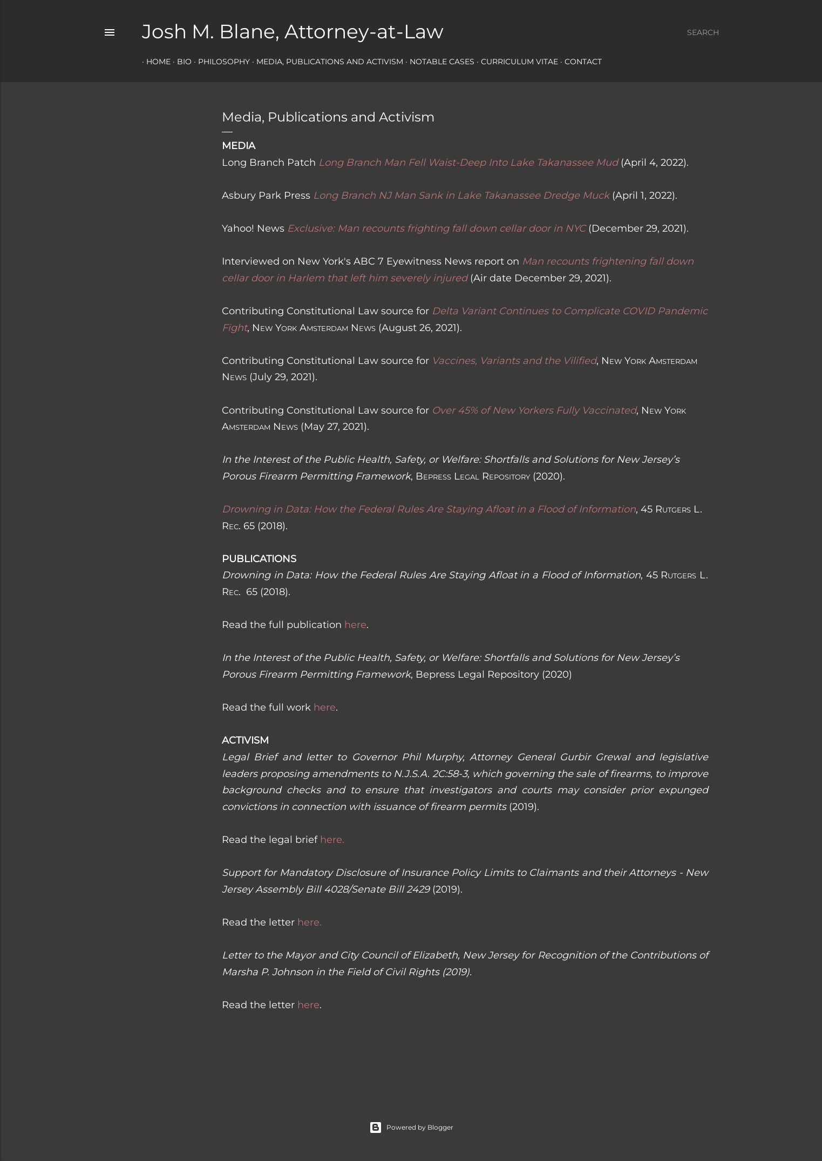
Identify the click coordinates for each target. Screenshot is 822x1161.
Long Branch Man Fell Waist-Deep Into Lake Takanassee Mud (468, 162)
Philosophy (220, 61)
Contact (578, 61)
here (355, 625)
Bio (180, 61)
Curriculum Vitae (515, 61)
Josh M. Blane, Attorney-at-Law (293, 31)
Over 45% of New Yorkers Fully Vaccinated (534, 410)
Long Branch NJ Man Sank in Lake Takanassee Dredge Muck (461, 195)
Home (154, 61)
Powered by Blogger (411, 1127)
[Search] (703, 32)
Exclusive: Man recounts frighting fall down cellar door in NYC (436, 228)
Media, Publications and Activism (325, 61)
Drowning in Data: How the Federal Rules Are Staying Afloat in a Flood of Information (429, 509)
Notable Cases (437, 61)
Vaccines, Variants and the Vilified (514, 361)
